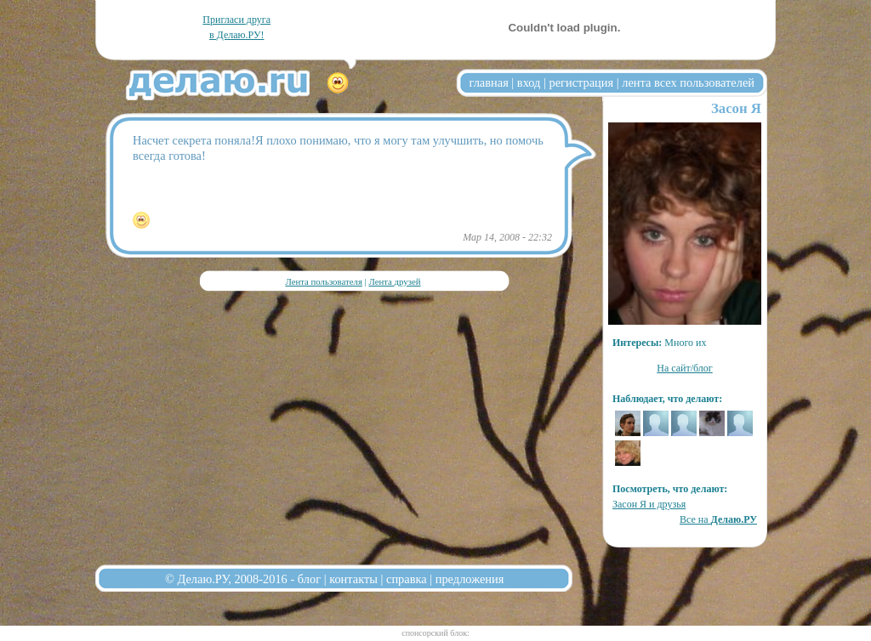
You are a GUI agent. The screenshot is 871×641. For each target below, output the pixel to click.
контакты (353, 579)
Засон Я (736, 108)
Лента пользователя (323, 281)
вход (529, 82)
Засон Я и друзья (649, 504)
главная (489, 82)
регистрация (581, 82)
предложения (470, 579)
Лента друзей (394, 281)
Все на (718, 519)
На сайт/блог (685, 368)
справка (406, 579)
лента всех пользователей (688, 82)
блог (309, 579)
